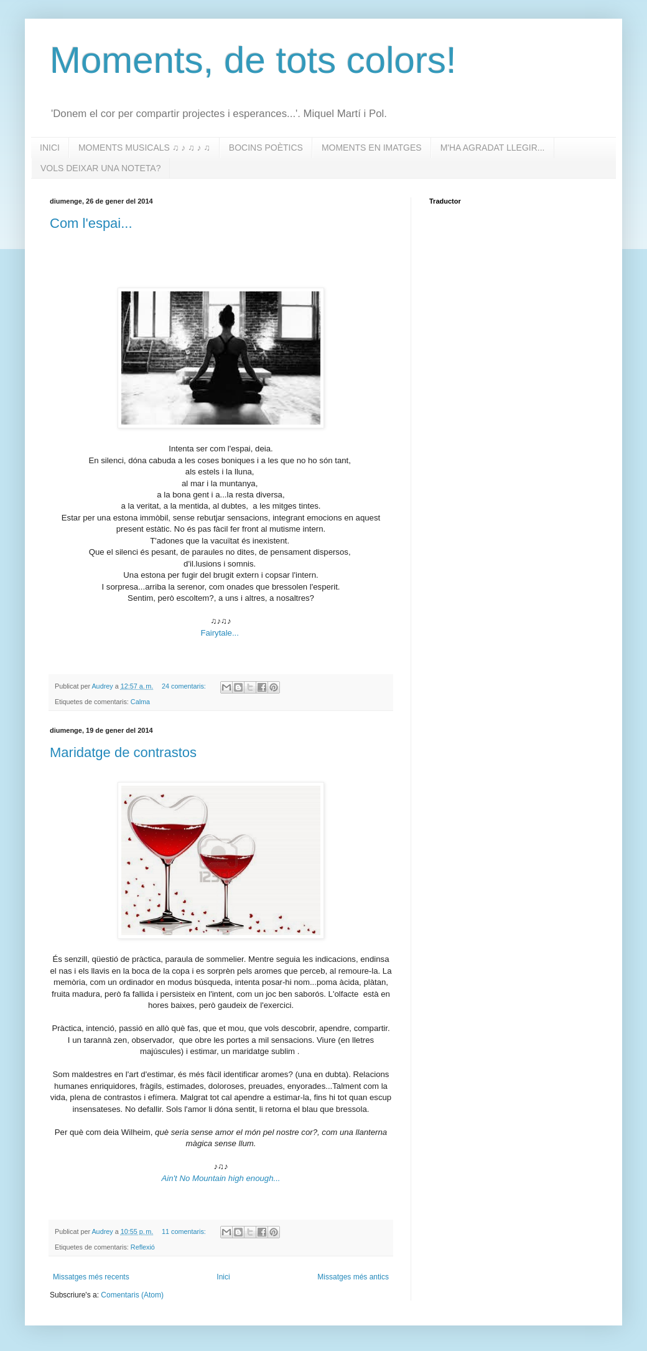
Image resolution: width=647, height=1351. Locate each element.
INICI (50, 148)
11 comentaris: (185, 1231)
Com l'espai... (91, 223)
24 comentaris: (185, 686)
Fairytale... (219, 633)
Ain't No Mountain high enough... (221, 1178)
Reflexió (143, 1247)
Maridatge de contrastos (123, 752)
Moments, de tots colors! (253, 60)
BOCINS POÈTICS (266, 148)
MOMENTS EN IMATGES (372, 148)
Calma (140, 701)
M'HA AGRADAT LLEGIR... (492, 148)
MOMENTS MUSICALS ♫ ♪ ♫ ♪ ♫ (144, 148)
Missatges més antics (353, 1277)
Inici (223, 1277)
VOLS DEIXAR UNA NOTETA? (100, 168)
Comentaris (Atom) (132, 1295)
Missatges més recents (91, 1277)
